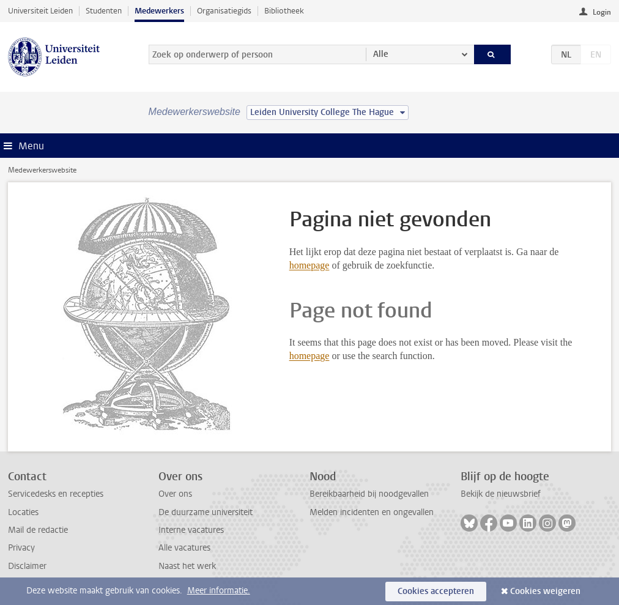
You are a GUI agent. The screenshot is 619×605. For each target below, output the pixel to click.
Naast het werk (187, 566)
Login (602, 12)
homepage (309, 265)
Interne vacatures (191, 530)
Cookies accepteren (436, 591)
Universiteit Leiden (40, 11)
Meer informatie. (218, 590)
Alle (380, 54)
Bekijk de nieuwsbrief (501, 494)
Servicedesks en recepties (55, 494)
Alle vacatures (184, 548)
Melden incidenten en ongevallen (372, 512)
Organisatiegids (224, 11)
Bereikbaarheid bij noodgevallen (369, 494)
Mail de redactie (38, 530)
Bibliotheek (284, 11)
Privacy (21, 548)
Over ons (175, 494)
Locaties (23, 512)
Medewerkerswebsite (42, 170)
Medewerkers (159, 11)
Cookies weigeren (545, 591)
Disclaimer (27, 566)
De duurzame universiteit (205, 512)
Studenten (104, 11)
